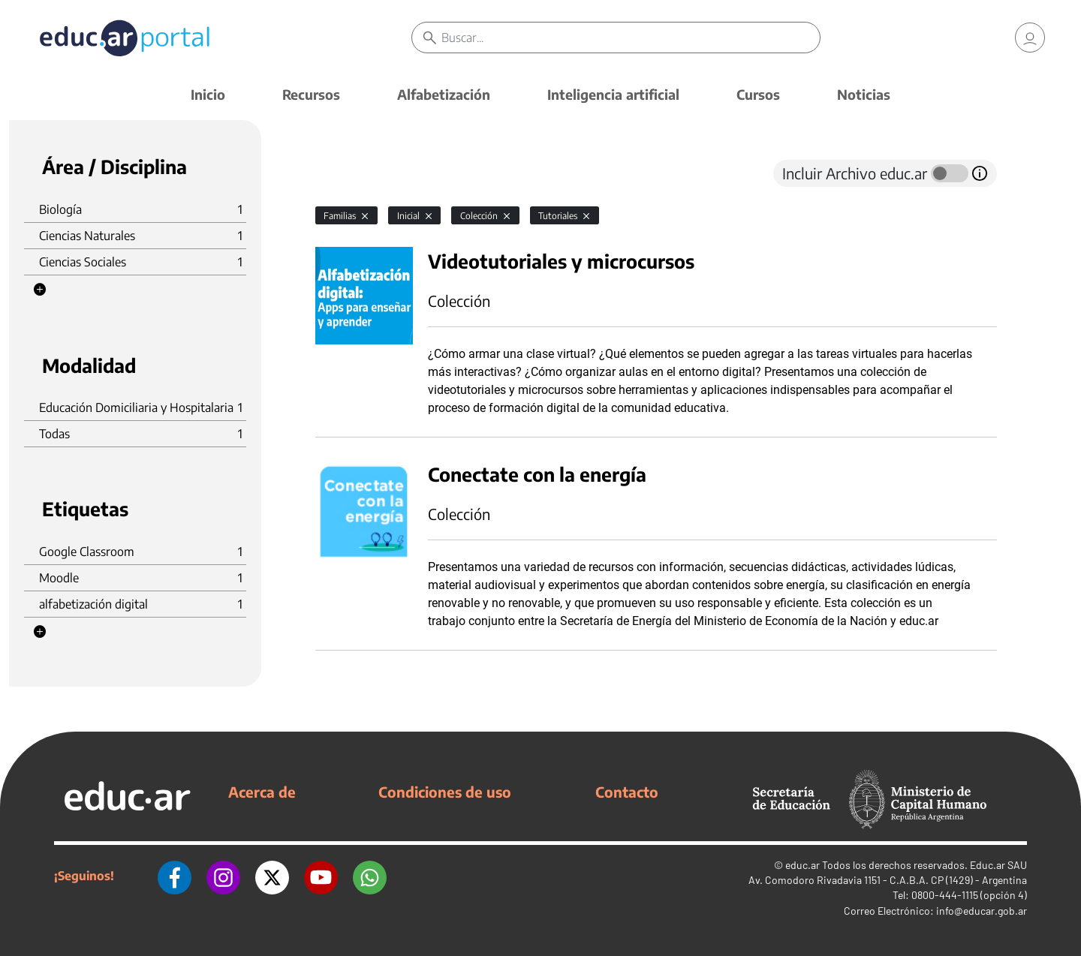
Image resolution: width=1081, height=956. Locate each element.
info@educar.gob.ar (981, 910)
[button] (40, 289)
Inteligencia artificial (613, 94)
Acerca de (262, 792)
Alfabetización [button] (443, 94)
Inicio (208, 94)
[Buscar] (630, 38)
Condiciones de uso (444, 792)
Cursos (758, 94)
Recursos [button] (311, 94)
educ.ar (802, 864)
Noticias (863, 94)
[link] (1030, 38)
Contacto (626, 792)
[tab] (345, 173)
